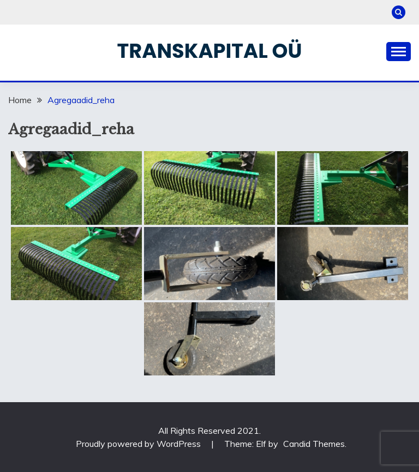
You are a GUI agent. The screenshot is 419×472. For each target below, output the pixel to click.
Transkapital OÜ (209, 51)
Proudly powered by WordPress (139, 443)
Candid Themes (314, 443)
